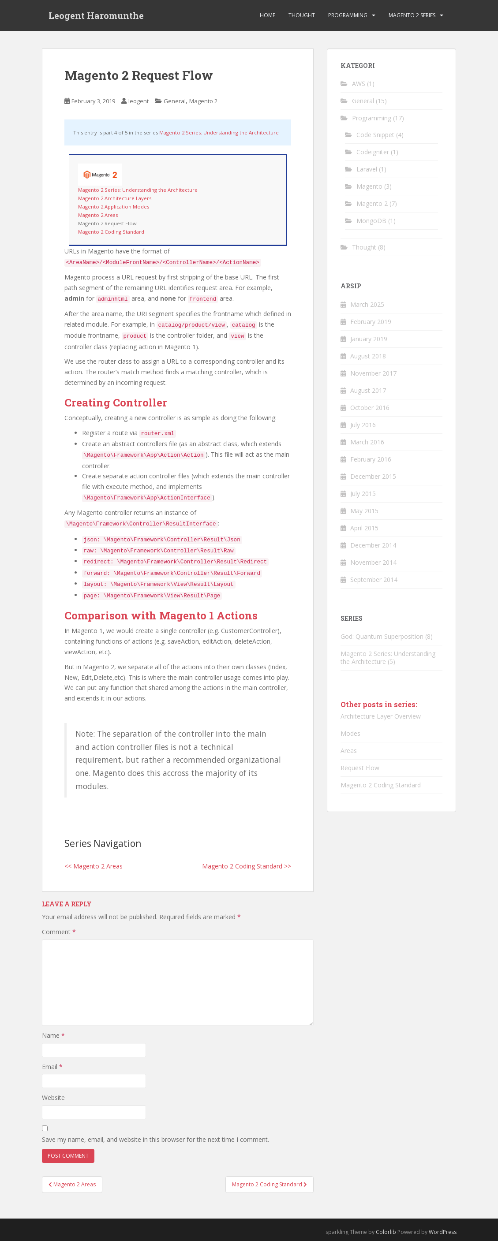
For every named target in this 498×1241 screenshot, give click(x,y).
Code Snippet (375, 134)
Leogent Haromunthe (96, 15)
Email (52, 1066)
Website (53, 1097)
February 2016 (370, 459)
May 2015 (364, 511)
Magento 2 (203, 101)
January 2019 (368, 339)
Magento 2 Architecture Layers (114, 198)
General (175, 101)
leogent (138, 101)
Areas (349, 750)
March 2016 (367, 442)
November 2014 (373, 562)
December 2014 (373, 545)
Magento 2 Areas (98, 215)
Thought (301, 15)
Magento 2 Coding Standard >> (246, 866)
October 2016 (369, 407)
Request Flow (360, 768)
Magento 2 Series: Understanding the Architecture (219, 132)
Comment (59, 932)
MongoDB (371, 220)
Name (53, 1035)
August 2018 (368, 356)
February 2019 (370, 321)
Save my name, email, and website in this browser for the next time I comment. (155, 1139)
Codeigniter (372, 152)
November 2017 (373, 373)
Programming (347, 15)
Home (267, 15)
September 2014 (373, 579)
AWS (358, 83)
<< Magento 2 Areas (93, 866)
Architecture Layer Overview (381, 716)
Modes (350, 733)
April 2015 (364, 528)
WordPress (443, 1232)
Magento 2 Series (412, 15)
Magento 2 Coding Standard (111, 231)
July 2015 (363, 493)
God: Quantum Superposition (382, 636)
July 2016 (363, 425)
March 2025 (367, 304)
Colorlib (386, 1232)
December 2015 (373, 476)
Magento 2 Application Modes (113, 206)
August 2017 (368, 390)
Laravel (366, 169)
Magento (369, 186)
